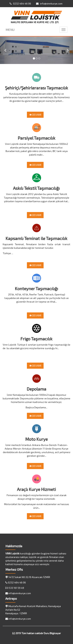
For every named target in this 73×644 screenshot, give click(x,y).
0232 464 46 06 (20, 3)
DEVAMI (35, 114)
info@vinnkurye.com (49, 3)
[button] (5, 50)
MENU (10, 30)
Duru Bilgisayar (52, 633)
